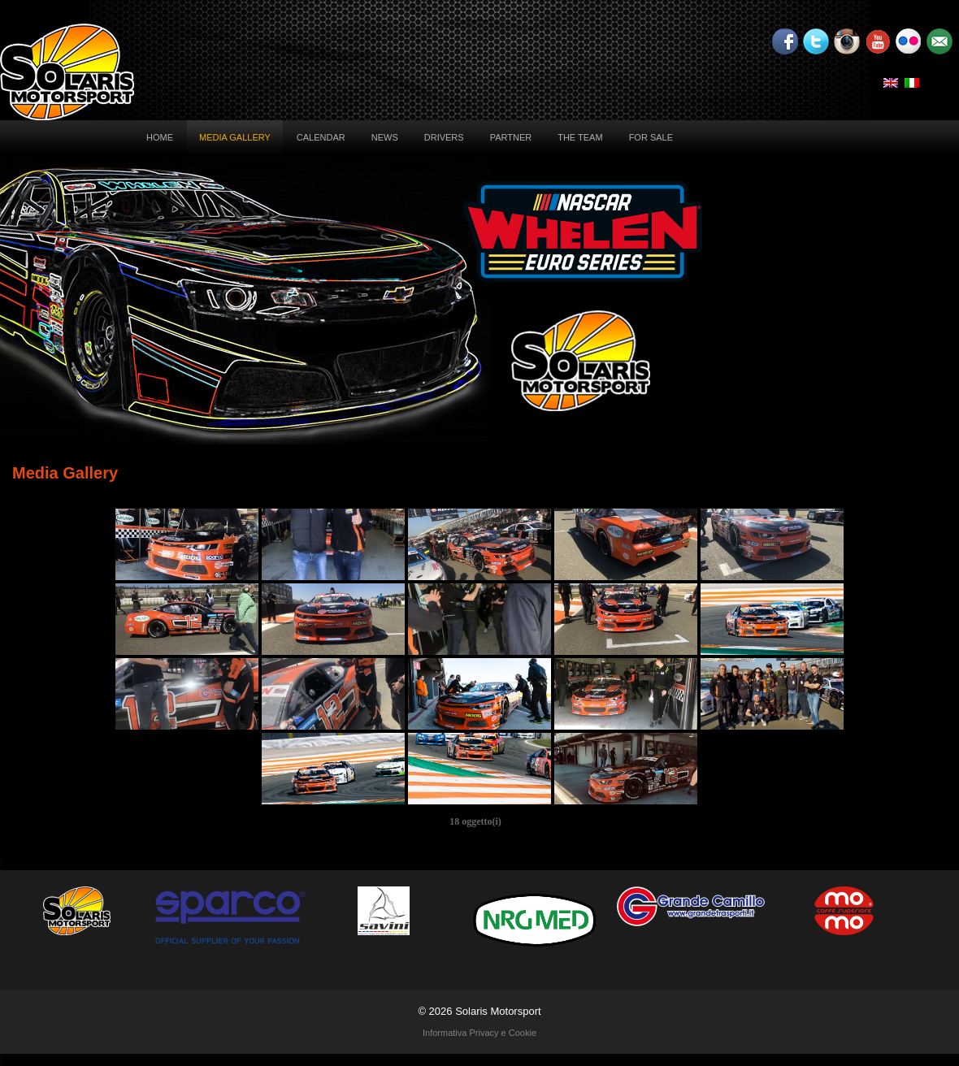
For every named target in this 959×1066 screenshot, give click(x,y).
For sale (651, 137)
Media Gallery (235, 137)
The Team (580, 137)
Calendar (321, 137)
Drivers (444, 137)
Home (159, 137)
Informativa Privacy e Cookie (479, 1033)
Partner (511, 137)
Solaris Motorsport (497, 1011)
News (384, 137)
